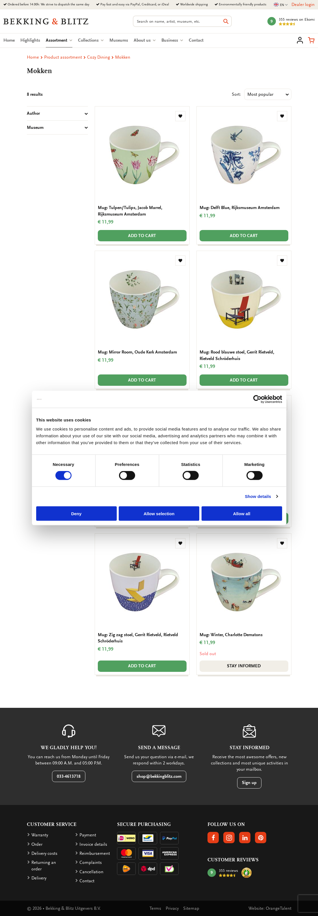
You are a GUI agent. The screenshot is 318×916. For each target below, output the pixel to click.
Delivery (38, 878)
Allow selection (159, 513)
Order (36, 844)
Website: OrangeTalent (269, 908)
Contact (196, 40)
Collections (91, 40)
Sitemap (191, 908)
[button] (311, 40)
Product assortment (63, 57)
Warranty (39, 835)
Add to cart (142, 235)
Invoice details (93, 844)
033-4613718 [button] (69, 776)
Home (9, 40)
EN (281, 5)
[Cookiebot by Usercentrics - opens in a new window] (257, 399)
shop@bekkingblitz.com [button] (159, 776)
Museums (118, 40)
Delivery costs (44, 853)
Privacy (172, 908)
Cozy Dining (98, 57)
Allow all (241, 513)
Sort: (236, 94)
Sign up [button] (249, 782)
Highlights (30, 40)
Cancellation (91, 871)
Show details (258, 496)
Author (57, 113)
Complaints (90, 862)
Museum (57, 127)
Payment (87, 835)
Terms (155, 908)
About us (145, 40)
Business (172, 40)
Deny (76, 513)
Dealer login (303, 4)
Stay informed (244, 665)
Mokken (122, 57)
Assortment (59, 40)
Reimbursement (94, 853)
